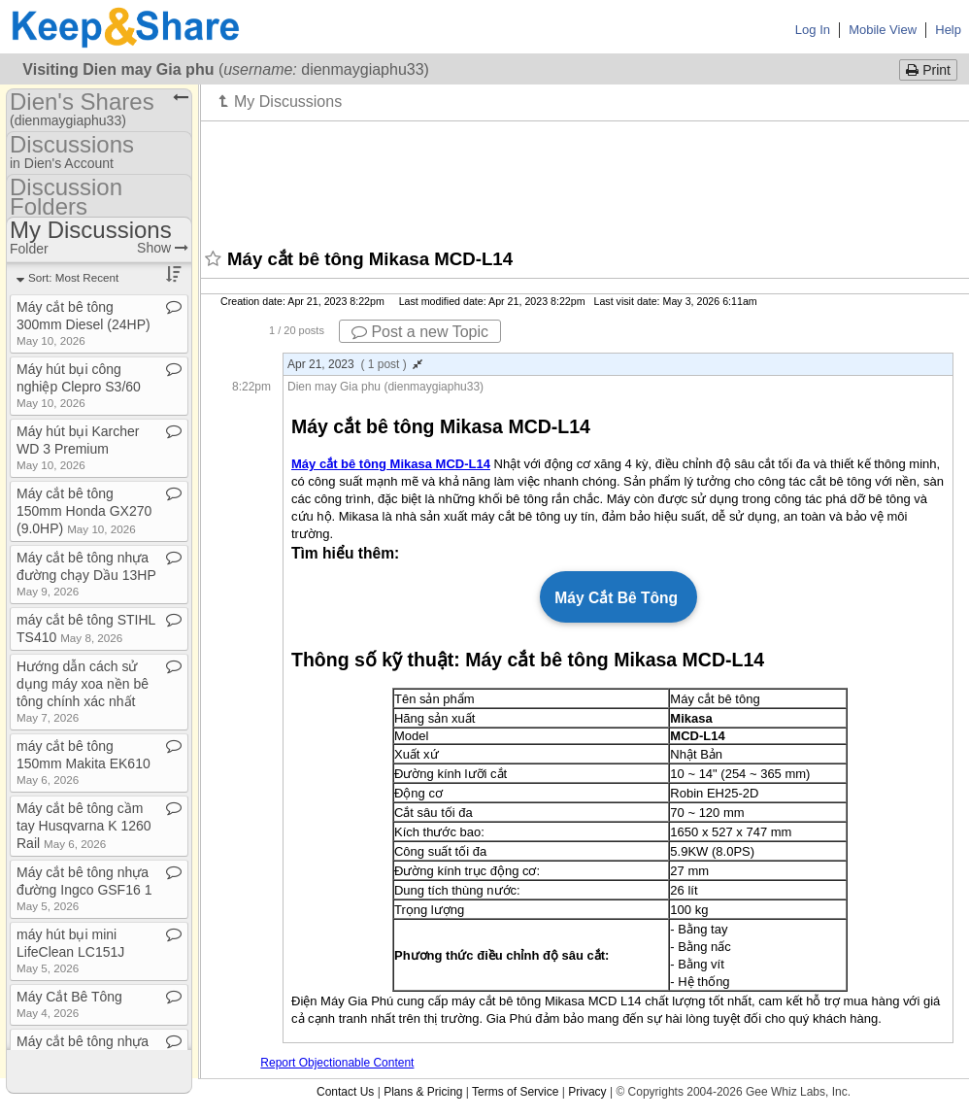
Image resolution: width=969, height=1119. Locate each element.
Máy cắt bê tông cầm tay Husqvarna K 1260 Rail (84, 825)
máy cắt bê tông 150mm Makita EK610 (83, 762)
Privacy (587, 1092)
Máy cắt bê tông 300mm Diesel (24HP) (83, 323)
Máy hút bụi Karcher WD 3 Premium (78, 447)
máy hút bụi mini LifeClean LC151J (70, 950)
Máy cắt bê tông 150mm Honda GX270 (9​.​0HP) (84, 511)
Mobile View (883, 29)
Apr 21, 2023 (354, 364)
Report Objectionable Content (337, 1062)
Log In (812, 29)
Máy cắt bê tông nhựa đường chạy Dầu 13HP (86, 573)
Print (928, 70)
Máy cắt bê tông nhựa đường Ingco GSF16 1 (84, 888)
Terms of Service (515, 1092)
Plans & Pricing (423, 1092)
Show (162, 247)
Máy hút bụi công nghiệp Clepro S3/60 (79, 385)
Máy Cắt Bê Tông (69, 1004)
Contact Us (345, 1092)
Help (948, 29)
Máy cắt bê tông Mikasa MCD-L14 (390, 464)
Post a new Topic (419, 331)
